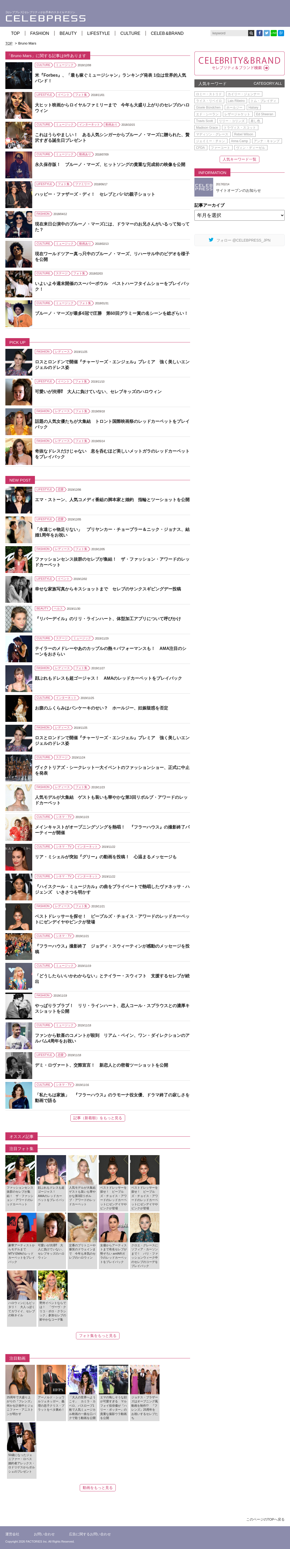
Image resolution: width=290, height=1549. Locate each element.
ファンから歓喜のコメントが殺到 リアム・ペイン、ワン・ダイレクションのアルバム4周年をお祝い (112, 1038)
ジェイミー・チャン (210, 141)
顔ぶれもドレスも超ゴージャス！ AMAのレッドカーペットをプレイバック (108, 678)
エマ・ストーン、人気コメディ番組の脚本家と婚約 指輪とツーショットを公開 (112, 499)
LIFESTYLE (98, 33)
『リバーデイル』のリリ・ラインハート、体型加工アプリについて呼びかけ (108, 618)
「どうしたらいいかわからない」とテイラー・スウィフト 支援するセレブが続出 (112, 979)
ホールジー (234, 107)
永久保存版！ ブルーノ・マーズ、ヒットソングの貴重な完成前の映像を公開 (110, 164)
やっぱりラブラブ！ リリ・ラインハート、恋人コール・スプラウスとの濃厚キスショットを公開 (112, 1008)
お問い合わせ (44, 1534)
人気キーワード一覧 (239, 159)
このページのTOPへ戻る (265, 1519)
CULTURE (130, 33)
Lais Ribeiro (236, 101)
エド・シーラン (207, 114)
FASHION (39, 33)
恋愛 (61, 489)
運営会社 (12, 1534)
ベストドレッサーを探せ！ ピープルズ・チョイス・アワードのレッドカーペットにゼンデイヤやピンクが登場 (112, 919)
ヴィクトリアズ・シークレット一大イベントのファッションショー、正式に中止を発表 (112, 770)
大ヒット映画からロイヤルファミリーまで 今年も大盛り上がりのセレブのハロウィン (112, 108)
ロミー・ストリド (209, 94)
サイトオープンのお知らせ (238, 190)
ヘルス (58, 608)
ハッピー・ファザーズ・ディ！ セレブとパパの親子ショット (95, 194)
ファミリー (82, 184)
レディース (62, 351)
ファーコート (220, 148)
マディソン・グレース (212, 134)
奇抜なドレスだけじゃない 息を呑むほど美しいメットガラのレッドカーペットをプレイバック (112, 454)
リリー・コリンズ (232, 121)
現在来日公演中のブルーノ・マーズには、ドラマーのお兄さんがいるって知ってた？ (112, 227)
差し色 (255, 121)
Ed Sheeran (264, 114)
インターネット (89, 124)
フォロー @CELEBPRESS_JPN (240, 239)
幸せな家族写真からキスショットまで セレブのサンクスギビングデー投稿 (108, 589)
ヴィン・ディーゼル (250, 148)
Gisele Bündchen (208, 107)
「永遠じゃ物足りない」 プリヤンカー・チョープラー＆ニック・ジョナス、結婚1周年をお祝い (112, 532)
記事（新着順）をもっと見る (97, 1118)
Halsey (253, 107)
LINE (274, 33)
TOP (15, 33)
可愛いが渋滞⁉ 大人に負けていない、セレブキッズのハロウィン (98, 391)
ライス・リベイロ (209, 101)
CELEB (167, 33)
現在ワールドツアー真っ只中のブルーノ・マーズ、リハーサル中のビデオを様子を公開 (112, 257)
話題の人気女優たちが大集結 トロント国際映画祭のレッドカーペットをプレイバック (112, 424)
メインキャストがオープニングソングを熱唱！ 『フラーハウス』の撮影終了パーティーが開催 (112, 830)
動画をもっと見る (98, 1487)
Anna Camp (239, 141)
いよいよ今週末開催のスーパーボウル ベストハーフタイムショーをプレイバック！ (112, 286)
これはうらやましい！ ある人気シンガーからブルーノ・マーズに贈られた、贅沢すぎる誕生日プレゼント (112, 137)
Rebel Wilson (243, 134)
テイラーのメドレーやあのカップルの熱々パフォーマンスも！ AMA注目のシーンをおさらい (110, 651)
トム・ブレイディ (263, 101)
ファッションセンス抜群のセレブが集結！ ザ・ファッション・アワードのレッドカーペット (112, 562)
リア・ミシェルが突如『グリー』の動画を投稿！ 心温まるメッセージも (106, 857)
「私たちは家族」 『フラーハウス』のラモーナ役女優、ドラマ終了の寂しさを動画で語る (112, 1098)
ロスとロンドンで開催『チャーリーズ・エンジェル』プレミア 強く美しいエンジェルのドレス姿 (112, 365)
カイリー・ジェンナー (244, 94)
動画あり (111, 124)
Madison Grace (207, 128)
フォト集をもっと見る (98, 1335)
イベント (64, 94)
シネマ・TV (63, 816)
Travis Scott (204, 121)
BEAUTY (68, 33)
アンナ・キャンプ (267, 141)
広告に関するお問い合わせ (90, 1534)
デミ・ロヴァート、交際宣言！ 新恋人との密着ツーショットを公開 (101, 1065)
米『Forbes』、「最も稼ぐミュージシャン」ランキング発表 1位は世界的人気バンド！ (110, 78)
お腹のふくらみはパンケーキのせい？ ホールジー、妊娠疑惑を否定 (101, 708)
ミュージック (65, 64)
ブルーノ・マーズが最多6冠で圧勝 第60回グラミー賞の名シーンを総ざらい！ (111, 313)
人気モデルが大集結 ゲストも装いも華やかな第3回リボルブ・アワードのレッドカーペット (111, 800)
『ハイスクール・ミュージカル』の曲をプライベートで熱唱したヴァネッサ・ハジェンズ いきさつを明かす (112, 889)
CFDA (200, 148)
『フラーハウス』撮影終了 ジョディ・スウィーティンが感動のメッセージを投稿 (112, 949)
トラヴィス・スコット (240, 128)
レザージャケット (237, 114)
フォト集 (81, 94)
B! (281, 33)
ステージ (62, 273)
